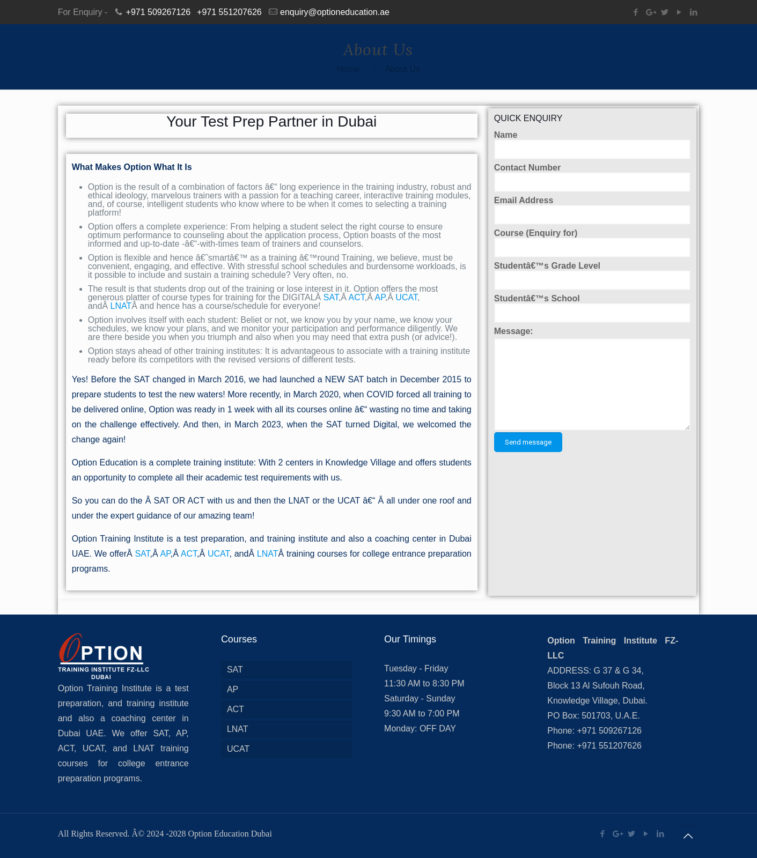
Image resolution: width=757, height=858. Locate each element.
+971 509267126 (158, 12)
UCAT (406, 297)
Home (348, 68)
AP (379, 297)
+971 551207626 (229, 12)
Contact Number (592, 178)
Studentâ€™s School (592, 308)
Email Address (592, 210)
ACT (357, 297)
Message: (513, 331)
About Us (402, 68)
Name (592, 145)
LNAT (121, 305)
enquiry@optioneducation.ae (334, 12)
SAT (331, 297)
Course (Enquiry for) (592, 243)
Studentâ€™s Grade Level (592, 276)
